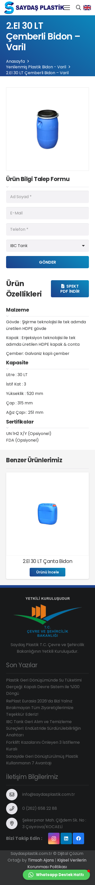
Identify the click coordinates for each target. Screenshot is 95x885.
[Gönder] (47, 262)
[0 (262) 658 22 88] (14, 808)
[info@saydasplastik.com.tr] (14, 794)
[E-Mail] (47, 213)
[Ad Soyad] (47, 197)
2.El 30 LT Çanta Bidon (47, 561)
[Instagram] (54, 838)
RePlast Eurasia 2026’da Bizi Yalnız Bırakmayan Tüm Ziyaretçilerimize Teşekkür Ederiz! (39, 707)
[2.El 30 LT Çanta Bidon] (47, 478)
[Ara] (78, 7)
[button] (56, 875)
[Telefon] (47, 229)
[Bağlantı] (35, 7)
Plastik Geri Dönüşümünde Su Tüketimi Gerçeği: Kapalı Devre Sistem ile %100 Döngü (44, 686)
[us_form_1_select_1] (47, 246)
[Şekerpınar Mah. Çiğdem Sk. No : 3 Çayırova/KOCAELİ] (14, 823)
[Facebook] (78, 838)
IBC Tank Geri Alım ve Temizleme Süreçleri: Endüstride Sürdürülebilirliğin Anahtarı (43, 728)
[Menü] (67, 7)
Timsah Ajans (41, 860)
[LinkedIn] (66, 838)
